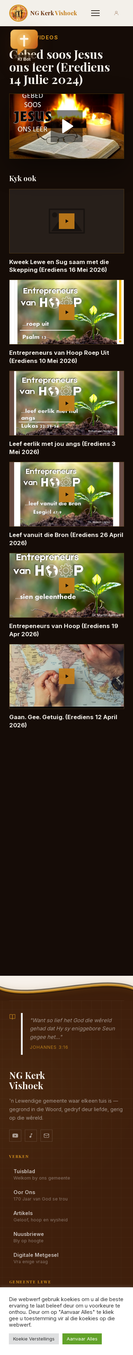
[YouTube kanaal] (15, 1136)
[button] (24, 47)
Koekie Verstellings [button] (34, 1339)
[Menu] (95, 13)
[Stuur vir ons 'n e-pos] (46, 1136)
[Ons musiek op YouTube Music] (31, 1136)
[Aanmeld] (116, 13)
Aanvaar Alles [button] (82, 1339)
